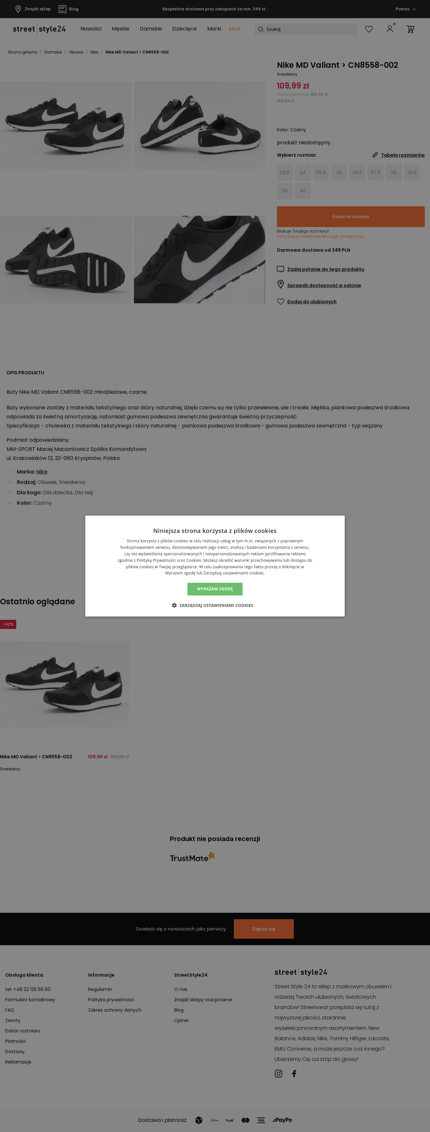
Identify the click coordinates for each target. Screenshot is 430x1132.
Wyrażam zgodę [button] (215, 589)
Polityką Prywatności (156, 560)
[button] (215, 605)
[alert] (215, 566)
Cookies (193, 560)
